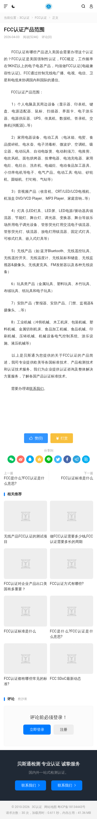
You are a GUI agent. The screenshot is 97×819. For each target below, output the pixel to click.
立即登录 (37, 729)
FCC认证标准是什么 (77, 478)
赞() (36, 438)
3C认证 (48, 6)
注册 (63, 729)
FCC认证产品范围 (24, 30)
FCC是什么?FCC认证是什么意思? (24, 481)
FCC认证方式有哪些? (67, 584)
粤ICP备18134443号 (71, 807)
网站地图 (50, 807)
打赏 (62, 438)
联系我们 (30, 785)
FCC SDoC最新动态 (65, 678)
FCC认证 (41, 18)
